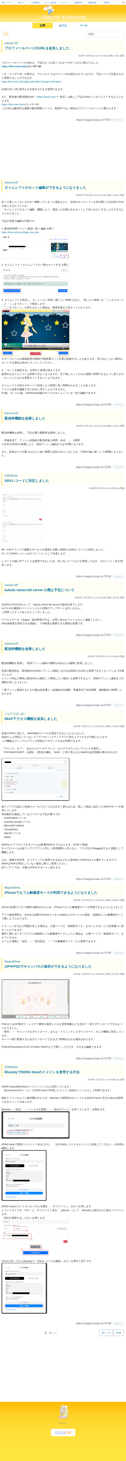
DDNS (107, 2)
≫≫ (118, 1332)
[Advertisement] (63, 151)
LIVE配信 (35, 2)
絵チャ (21, 2)
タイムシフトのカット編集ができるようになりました (45, 187)
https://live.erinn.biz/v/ (14, 104)
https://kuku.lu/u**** (48, 96)
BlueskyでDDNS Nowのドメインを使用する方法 (42, 1072)
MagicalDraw (12, 887)
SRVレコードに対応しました (27, 481)
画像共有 (78, 2)
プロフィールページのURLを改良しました (37, 48)
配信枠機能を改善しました (25, 418)
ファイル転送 (50, 2)
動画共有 (92, 2)
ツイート (118, 120)
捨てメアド (7, 2)
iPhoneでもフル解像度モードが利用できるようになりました (51, 892)
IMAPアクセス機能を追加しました (31, 719)
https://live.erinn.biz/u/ (15, 66)
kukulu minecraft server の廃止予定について (39, 590)
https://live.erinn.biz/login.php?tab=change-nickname (31, 81)
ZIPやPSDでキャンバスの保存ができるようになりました (48, 966)
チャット (64, 2)
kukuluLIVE (11, 43)
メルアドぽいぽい (15, 713)
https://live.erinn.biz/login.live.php (20, 232)
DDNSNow (11, 475)
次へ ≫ (106, 1332)
